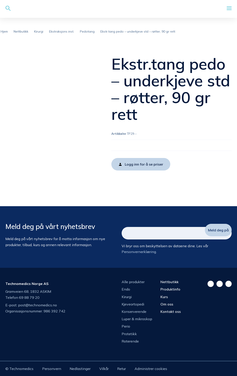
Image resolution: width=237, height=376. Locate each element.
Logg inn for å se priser (144, 164)
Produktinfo (170, 289)
